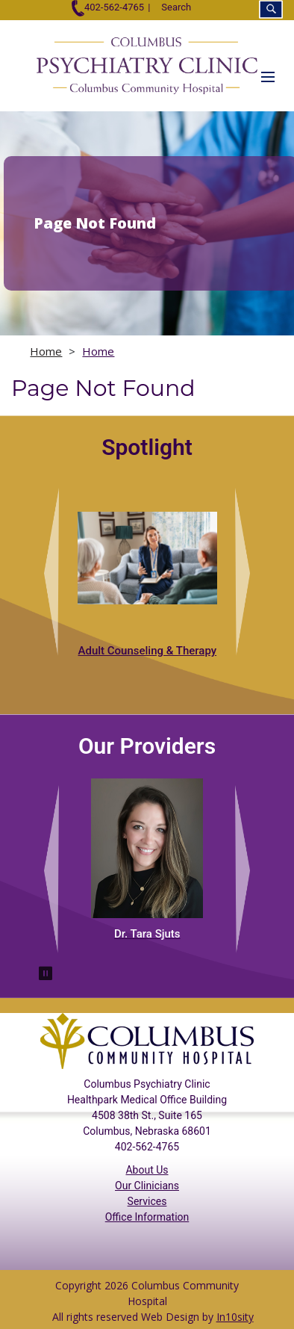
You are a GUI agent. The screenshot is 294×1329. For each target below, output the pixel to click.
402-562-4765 (108, 7)
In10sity (235, 1317)
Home (46, 351)
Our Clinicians (147, 1186)
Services (147, 1201)
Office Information (147, 1217)
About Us (146, 1170)
